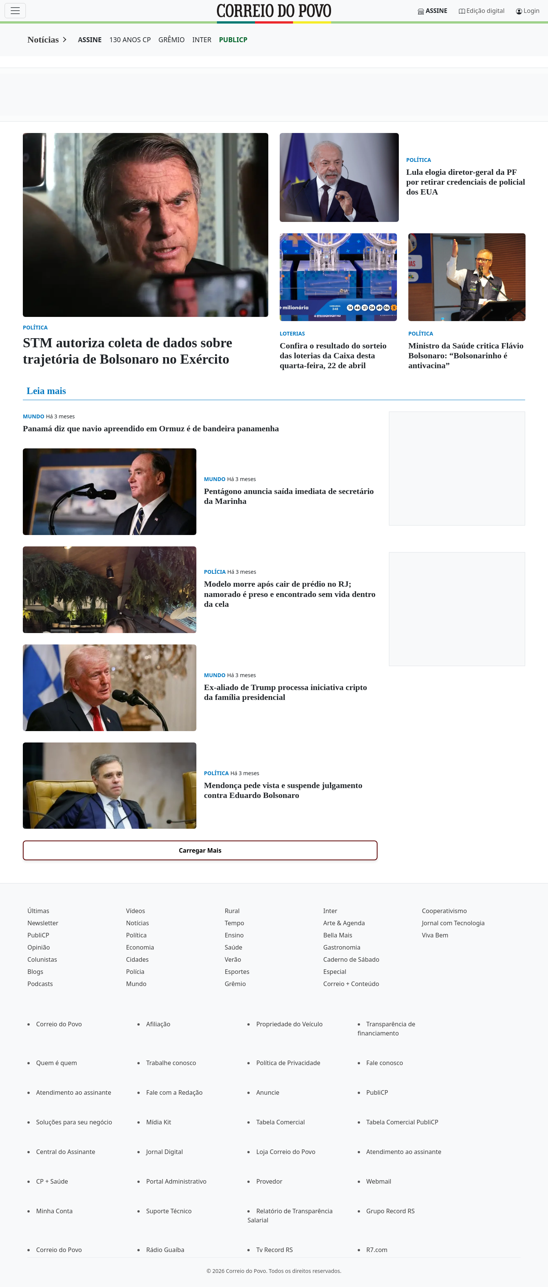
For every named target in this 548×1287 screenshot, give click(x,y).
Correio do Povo (59, 1024)
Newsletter (42, 923)
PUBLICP (233, 39)
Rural (232, 911)
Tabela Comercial (280, 1122)
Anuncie (267, 1092)
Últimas (38, 911)
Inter (330, 911)
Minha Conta (54, 1211)
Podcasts (40, 984)
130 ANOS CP (130, 39)
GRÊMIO (171, 39)
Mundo (136, 984)
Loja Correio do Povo (285, 1152)
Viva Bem (435, 935)
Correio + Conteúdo (351, 984)
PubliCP (38, 935)
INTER (202, 39)
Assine (437, 10)
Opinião (38, 947)
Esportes (237, 971)
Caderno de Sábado (351, 959)
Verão (233, 959)
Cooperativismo (444, 911)
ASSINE (90, 39)
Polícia (135, 971)
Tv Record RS (274, 1250)
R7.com (377, 1250)
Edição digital (486, 10)
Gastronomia (342, 947)
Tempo (234, 923)
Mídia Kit (158, 1122)
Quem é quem (56, 1063)
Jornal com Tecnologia (453, 923)
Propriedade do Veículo (289, 1024)
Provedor (269, 1181)
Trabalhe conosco (171, 1063)
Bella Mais (337, 935)
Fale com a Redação (174, 1092)
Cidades (137, 959)
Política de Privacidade (288, 1063)
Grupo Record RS (390, 1211)
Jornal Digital (164, 1152)
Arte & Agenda (344, 923)
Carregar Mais (200, 850)
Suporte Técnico (169, 1211)
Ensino (234, 935)
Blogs (35, 971)
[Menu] (15, 10)
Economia (140, 947)
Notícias (43, 39)
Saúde (233, 947)
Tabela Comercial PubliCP (402, 1122)
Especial (334, 971)
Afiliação (158, 1024)
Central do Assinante (65, 1152)
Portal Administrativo (176, 1181)
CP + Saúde (52, 1181)
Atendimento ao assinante (73, 1092)
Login (532, 10)
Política (136, 935)
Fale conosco (384, 1063)
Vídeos (135, 911)
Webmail (379, 1181)
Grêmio (235, 984)
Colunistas (42, 959)
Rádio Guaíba (165, 1250)
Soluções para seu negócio (74, 1122)
